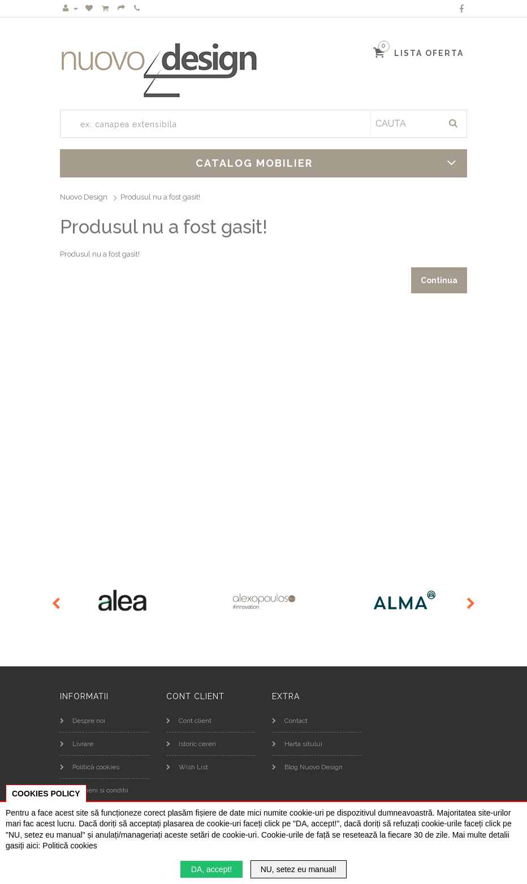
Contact (290, 721)
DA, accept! (211, 869)
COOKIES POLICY (46, 793)
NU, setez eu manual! (299, 869)
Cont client (188, 721)
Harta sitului (297, 744)
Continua (439, 280)
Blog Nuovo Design (307, 767)
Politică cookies (89, 767)
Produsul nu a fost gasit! (160, 197)
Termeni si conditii (94, 790)
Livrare (76, 744)
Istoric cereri (191, 744)
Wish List (187, 767)
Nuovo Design (83, 197)
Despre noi (82, 721)
